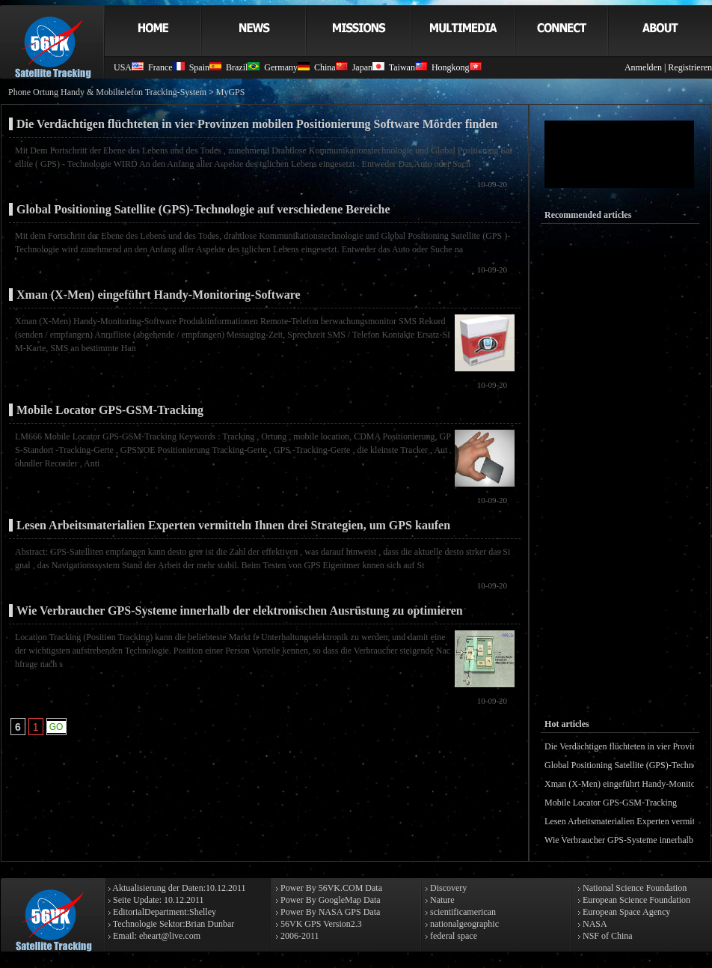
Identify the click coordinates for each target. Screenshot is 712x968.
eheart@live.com (169, 936)
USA (129, 67)
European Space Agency (625, 912)
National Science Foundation (633, 888)
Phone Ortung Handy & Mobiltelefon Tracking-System (107, 92)
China (331, 67)
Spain (205, 67)
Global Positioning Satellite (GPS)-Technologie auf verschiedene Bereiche (203, 209)
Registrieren (690, 67)
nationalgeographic (463, 924)
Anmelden (643, 67)
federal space (452, 936)
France (166, 67)
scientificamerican (462, 912)
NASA (593, 924)
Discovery (447, 888)
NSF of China (606, 936)
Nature (441, 900)
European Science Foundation (635, 900)
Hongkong (457, 67)
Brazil (243, 67)
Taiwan (408, 67)
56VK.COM (341, 888)
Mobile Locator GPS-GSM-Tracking (109, 410)
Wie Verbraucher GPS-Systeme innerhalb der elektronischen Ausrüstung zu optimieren (239, 610)
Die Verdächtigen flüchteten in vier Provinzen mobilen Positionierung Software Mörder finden (256, 124)
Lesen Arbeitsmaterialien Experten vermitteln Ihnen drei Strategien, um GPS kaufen (233, 525)
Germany (287, 67)
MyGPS (230, 92)
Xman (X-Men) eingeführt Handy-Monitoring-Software (158, 294)
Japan (368, 67)
